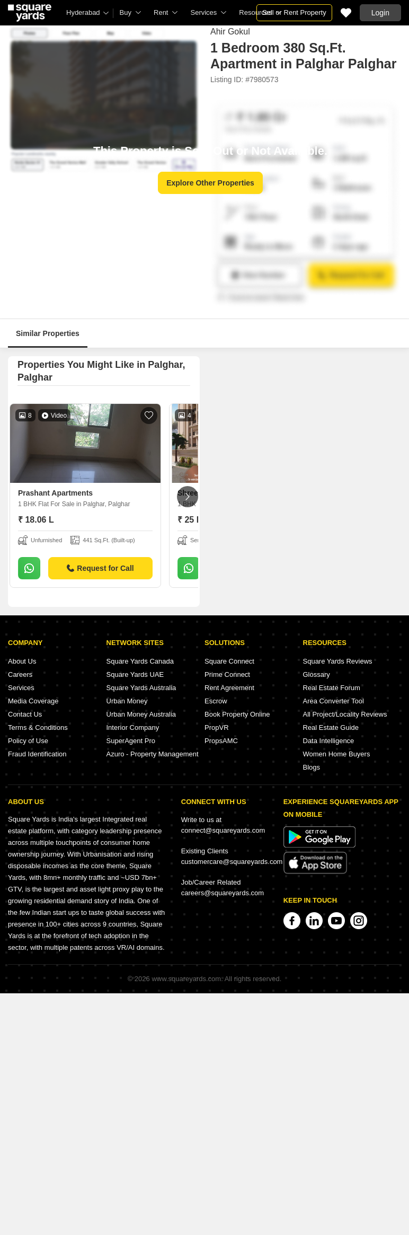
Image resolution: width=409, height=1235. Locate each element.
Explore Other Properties (210, 183)
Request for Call (100, 568)
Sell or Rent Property (294, 12)
